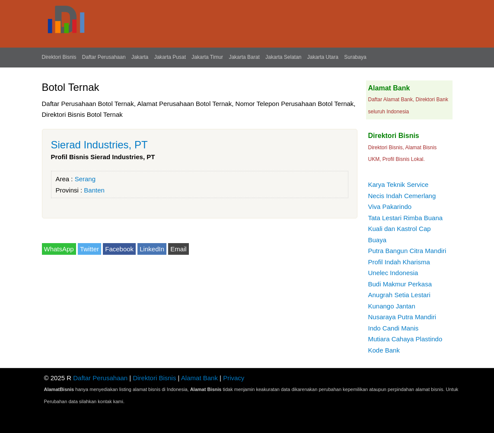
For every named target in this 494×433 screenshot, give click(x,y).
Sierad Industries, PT (99, 145)
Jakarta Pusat (170, 57)
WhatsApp (59, 249)
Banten (94, 190)
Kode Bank (384, 350)
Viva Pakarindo (390, 206)
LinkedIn (152, 249)
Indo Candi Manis (393, 328)
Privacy (233, 378)
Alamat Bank (199, 378)
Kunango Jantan (391, 306)
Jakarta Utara (322, 57)
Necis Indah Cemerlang (402, 195)
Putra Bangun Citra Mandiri (407, 250)
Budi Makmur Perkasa (400, 284)
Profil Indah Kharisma (399, 262)
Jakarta (139, 57)
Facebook (119, 249)
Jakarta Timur (207, 57)
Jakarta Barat (244, 57)
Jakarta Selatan (283, 57)
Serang (85, 179)
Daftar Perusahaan (104, 57)
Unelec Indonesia (393, 272)
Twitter (89, 249)
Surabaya (355, 57)
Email (178, 249)
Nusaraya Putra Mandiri (402, 317)
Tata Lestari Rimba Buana (405, 217)
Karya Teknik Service (398, 184)
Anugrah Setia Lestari (399, 294)
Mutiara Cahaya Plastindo (405, 339)
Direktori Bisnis (59, 57)
